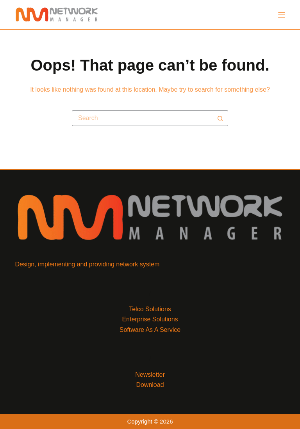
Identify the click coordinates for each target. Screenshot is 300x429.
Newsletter (150, 374)
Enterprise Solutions (150, 319)
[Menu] (281, 14)
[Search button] (220, 118)
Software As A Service (150, 329)
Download (150, 384)
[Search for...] (142, 118)
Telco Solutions (150, 309)
